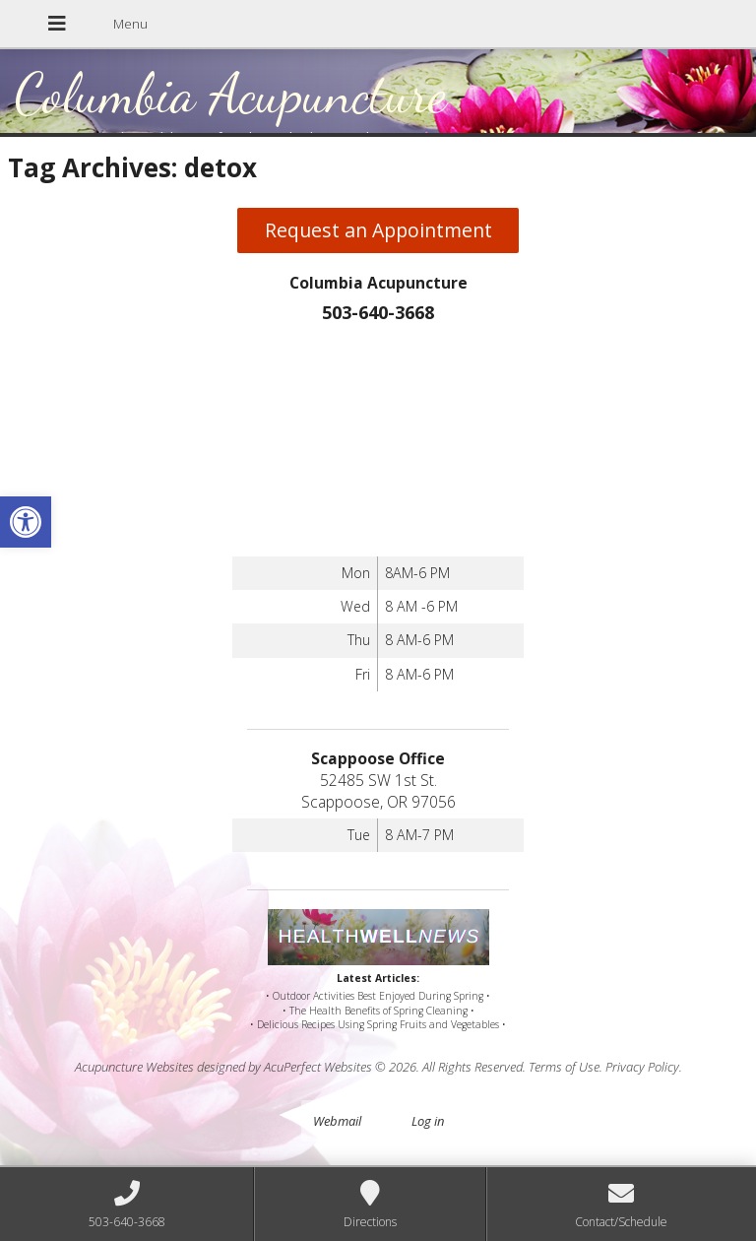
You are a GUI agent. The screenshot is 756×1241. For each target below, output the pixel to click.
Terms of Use (564, 1067)
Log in (427, 1121)
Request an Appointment (378, 230)
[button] (25, 522)
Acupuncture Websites (134, 1067)
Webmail (337, 1121)
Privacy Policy (642, 1067)
